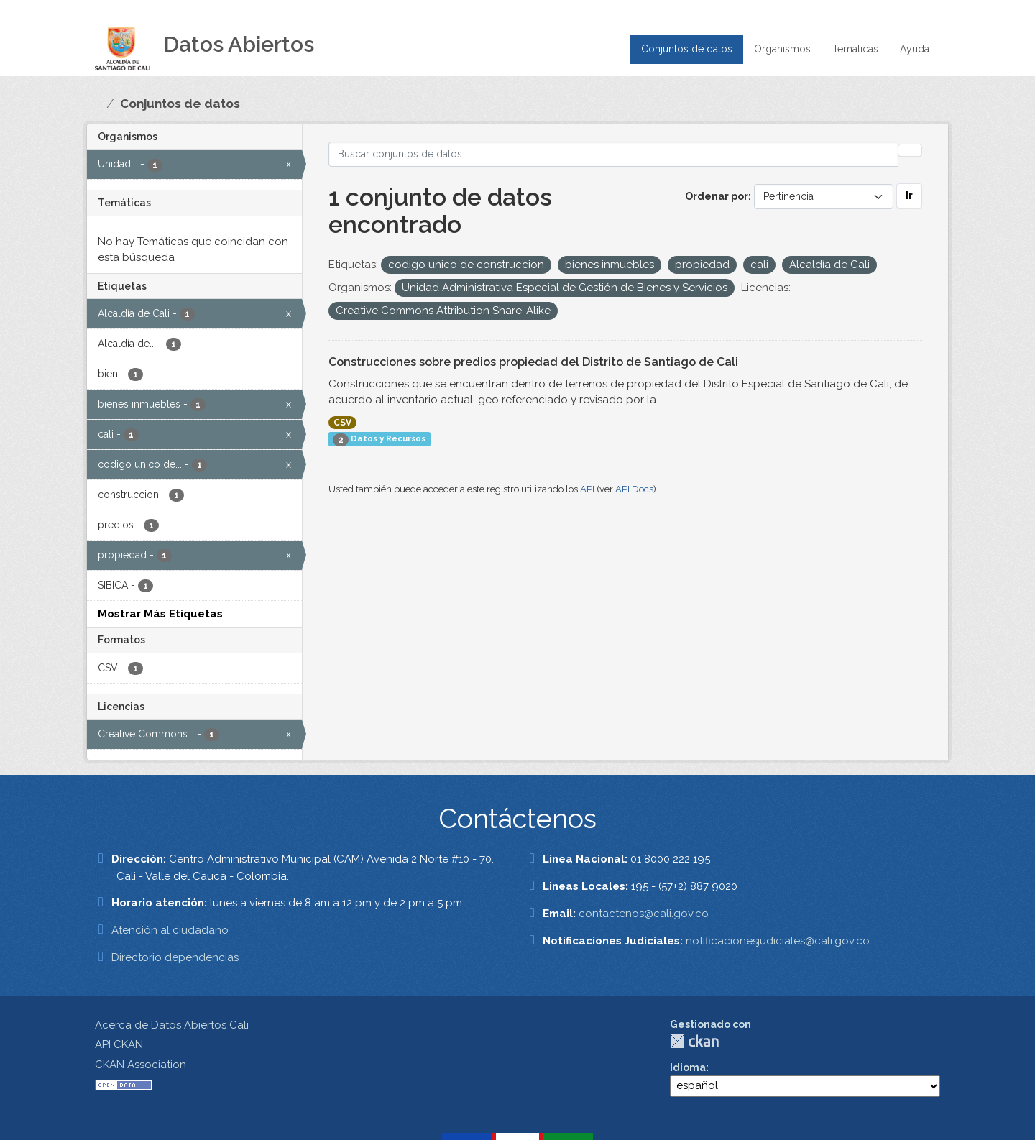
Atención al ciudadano (170, 930)
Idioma (688, 1067)
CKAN (694, 1041)
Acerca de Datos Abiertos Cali (172, 1025)
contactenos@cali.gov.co (644, 913)
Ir (909, 195)
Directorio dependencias (175, 957)
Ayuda (914, 49)
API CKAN (119, 1044)
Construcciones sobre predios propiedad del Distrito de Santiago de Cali (533, 362)
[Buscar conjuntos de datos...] (613, 154)
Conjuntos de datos (686, 49)
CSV (342, 423)
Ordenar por (716, 196)
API (587, 489)
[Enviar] (910, 150)
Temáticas (855, 49)
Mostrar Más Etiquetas (160, 613)
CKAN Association (140, 1064)
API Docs (634, 489)
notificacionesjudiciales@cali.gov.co (778, 940)
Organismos (782, 49)
